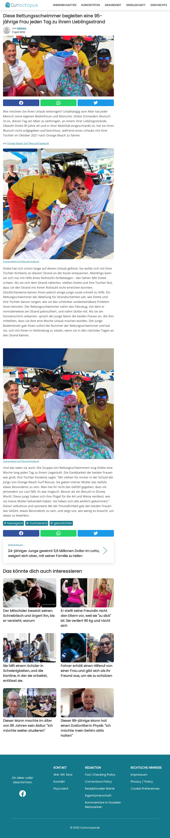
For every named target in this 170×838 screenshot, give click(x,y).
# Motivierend (36, 523)
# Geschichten (61, 523)
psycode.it (60, 788)
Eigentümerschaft (98, 795)
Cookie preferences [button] (145, 788)
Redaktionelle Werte (100, 788)
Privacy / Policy (142, 781)
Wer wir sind (62, 775)
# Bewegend (13, 523)
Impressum (139, 775)
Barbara (21, 28)
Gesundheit (113, 5)
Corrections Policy (98, 781)
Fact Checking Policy (100, 775)
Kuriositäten (90, 5)
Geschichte (158, 5)
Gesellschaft (135, 5)
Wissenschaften (64, 5)
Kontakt (59, 781)
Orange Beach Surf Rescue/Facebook (28, 143)
